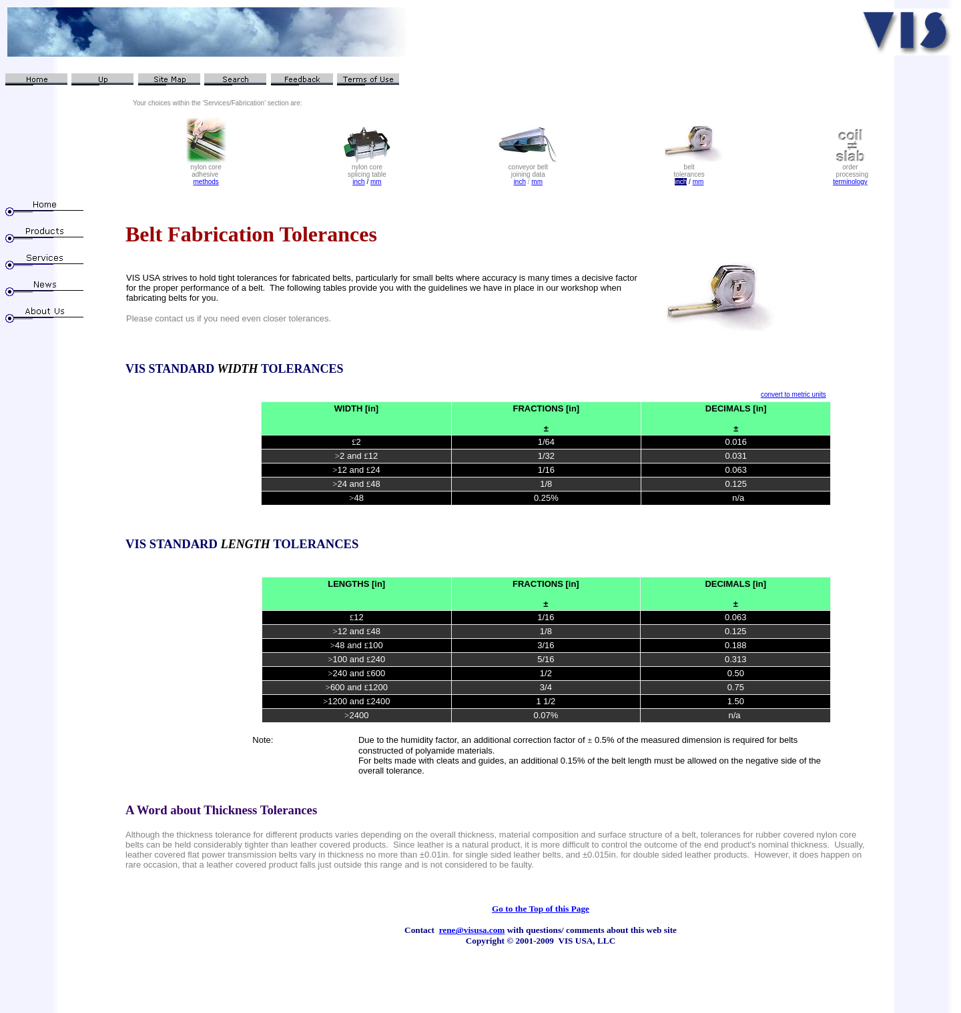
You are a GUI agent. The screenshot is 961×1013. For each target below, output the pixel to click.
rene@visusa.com (472, 930)
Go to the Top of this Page (540, 909)
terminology (850, 181)
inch (358, 181)
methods (205, 181)
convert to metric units (793, 394)
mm (376, 181)
